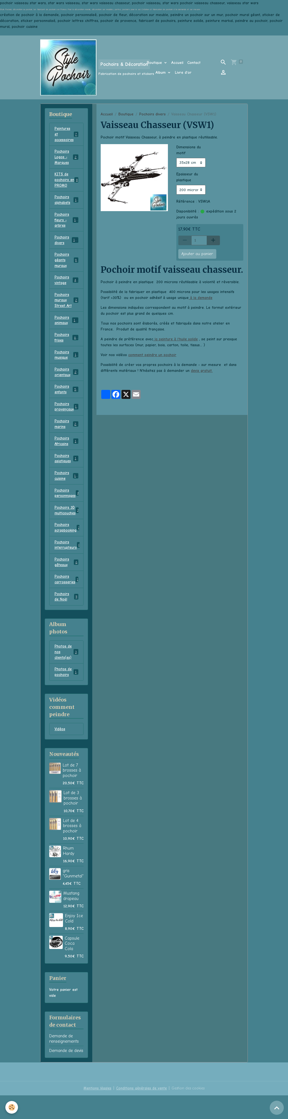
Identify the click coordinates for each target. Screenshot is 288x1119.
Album (161, 72)
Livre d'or (183, 72)
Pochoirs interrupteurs (68, 563)
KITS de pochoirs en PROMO (66, 182)
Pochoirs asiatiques (66, 473)
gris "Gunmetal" (73, 897)
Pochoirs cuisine (66, 491)
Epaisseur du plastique (187, 177)
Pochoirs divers (152, 114)
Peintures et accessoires (67, 134)
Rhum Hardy (68, 874)
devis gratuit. (202, 370)
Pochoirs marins (66, 437)
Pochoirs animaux (67, 329)
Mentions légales (95, 1111)
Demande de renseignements (64, 1062)
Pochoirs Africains (66, 455)
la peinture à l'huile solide (176, 339)
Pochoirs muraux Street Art (67, 308)
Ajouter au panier (197, 253)
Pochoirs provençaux (67, 419)
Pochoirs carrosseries (67, 599)
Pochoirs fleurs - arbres (67, 224)
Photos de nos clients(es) (67, 673)
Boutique (155, 62)
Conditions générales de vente (140, 1111)
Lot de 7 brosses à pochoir (72, 794)
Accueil (177, 62)
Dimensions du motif (188, 150)
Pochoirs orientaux (66, 383)
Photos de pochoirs (66, 694)
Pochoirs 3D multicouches (67, 527)
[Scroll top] (277, 1108)
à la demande (201, 297)
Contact (194, 62)
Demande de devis (66, 1074)
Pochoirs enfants (66, 401)
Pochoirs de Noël (66, 617)
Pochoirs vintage (66, 287)
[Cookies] (12, 1107)
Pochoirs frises (66, 347)
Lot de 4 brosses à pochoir (72, 849)
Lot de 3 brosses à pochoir (73, 821)
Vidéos (60, 752)
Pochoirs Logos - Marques (67, 158)
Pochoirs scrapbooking (68, 545)
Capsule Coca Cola (72, 967)
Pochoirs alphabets (66, 203)
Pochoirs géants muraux (66, 266)
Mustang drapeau (71, 919)
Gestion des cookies (189, 1111)
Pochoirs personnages (68, 509)
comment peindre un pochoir (153, 354)
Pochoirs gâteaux (66, 581)
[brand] (85, 67)
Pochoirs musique (66, 365)
